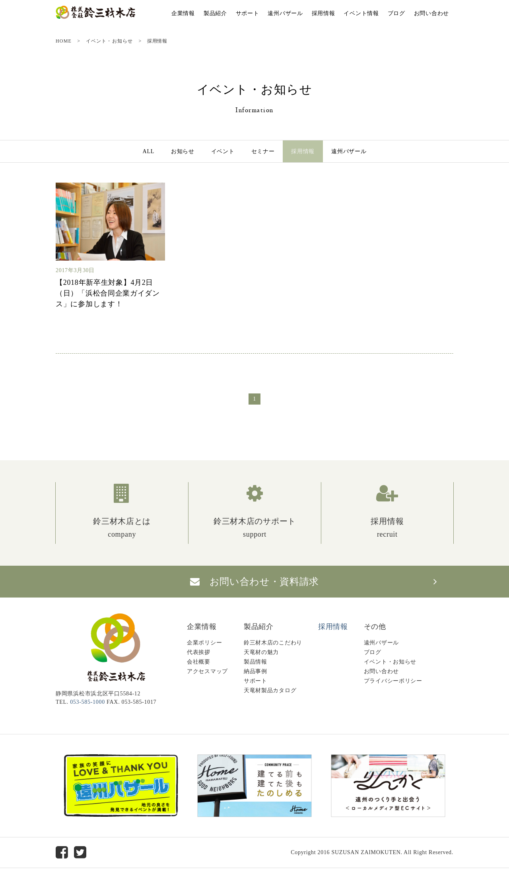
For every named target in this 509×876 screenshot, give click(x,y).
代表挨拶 (198, 652)
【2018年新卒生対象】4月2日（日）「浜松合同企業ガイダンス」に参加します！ (108, 293)
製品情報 (255, 662)
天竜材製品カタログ (270, 690)
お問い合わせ (431, 13)
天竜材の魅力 (261, 652)
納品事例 (255, 671)
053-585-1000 (87, 702)
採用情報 (323, 13)
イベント (223, 151)
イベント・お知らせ (109, 41)
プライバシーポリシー (393, 681)
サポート (247, 13)
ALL (148, 151)
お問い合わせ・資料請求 (254, 581)
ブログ (396, 13)
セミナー (263, 151)
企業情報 (183, 13)
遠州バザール (285, 13)
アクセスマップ (207, 671)
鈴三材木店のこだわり (273, 643)
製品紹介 (215, 13)
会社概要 (198, 662)
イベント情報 (361, 13)
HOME (64, 41)
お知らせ (182, 151)
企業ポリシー (204, 643)
